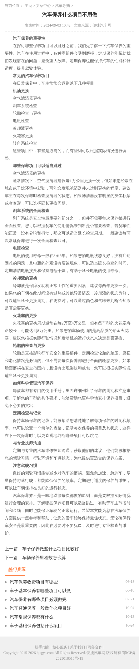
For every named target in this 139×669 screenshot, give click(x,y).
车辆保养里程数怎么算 (44, 557)
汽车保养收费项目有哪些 (34, 582)
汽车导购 (62, 5)
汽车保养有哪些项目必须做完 (38, 599)
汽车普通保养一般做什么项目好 (40, 608)
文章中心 (43, 5)
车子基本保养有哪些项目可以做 (40, 590)
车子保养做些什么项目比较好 (50, 549)
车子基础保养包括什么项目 (36, 625)
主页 (28, 5)
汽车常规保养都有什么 (31, 617)
